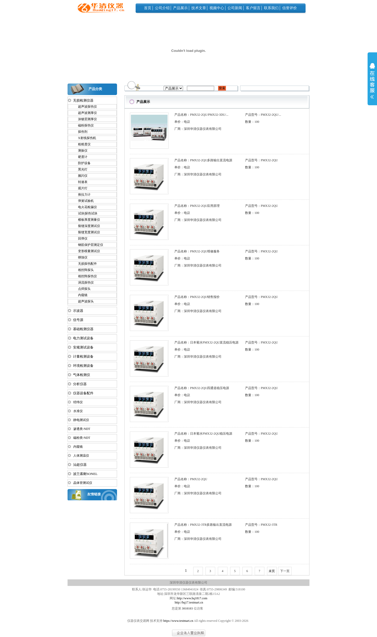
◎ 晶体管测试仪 (80, 483)
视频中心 (216, 8)
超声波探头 (83, 301)
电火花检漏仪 (85, 207)
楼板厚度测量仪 (86, 219)
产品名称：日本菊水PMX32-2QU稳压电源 (203, 433)
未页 (272, 571)
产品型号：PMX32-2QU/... (263, 115)
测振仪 (80, 150)
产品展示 (180, 8)
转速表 (80, 182)
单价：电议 (182, 122)
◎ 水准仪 (75, 411)
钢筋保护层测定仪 (88, 245)
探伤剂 (80, 132)
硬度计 (80, 157)
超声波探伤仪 (85, 106)
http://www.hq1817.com (192, 598)
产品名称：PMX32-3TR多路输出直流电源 (203, 525)
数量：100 (252, 122)
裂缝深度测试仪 (86, 226)
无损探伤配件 (85, 263)
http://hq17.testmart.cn (189, 602)
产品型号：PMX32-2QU (261, 160)
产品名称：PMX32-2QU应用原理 (197, 206)
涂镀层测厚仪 (85, 119)
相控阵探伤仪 (85, 276)
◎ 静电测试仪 (78, 420)
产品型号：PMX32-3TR (261, 525)
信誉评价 (289, 8)
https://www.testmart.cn (178, 621)
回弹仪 (80, 238)
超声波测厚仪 (85, 113)
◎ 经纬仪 (75, 402)
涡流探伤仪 (83, 282)
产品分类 (95, 89)
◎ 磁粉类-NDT (79, 438)
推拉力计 (82, 194)
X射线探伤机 (84, 138)
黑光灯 (80, 169)
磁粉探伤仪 (83, 125)
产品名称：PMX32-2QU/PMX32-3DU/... (201, 115)
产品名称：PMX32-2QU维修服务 (197, 251)
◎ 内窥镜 (75, 446)
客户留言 (253, 8)
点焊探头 (82, 289)
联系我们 (271, 8)
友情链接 (94, 494)
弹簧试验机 (83, 201)
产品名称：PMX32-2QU (190, 479)
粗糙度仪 (82, 144)
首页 (147, 8)
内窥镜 (80, 295)
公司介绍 (162, 8)
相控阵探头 (83, 270)
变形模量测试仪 (86, 251)
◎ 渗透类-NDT (79, 429)
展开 (372, 84)
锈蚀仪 (80, 257)
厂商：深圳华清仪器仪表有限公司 (197, 129)
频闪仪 (80, 176)
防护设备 (82, 163)
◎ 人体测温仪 (78, 455)
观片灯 (80, 188)
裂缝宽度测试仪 (86, 232)
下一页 (285, 571)
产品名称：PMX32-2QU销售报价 (197, 297)
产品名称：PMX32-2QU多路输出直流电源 (203, 160)
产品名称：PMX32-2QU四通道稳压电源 (201, 388)
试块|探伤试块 (85, 213)
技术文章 (198, 8)
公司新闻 (235, 8)
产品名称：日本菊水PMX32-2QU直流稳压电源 (206, 342)
